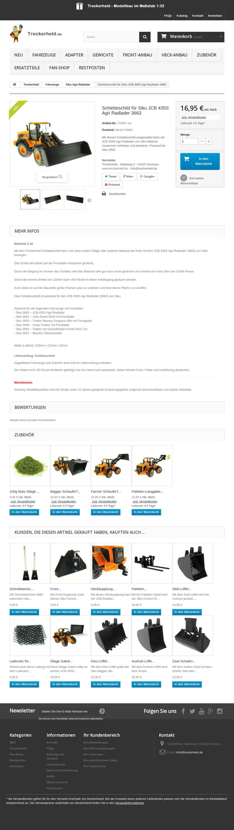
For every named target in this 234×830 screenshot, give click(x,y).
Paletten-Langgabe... (147, 491)
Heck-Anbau (174, 55)
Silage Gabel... (61, 661)
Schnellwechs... (21, 589)
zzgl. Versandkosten (193, 117)
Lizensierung (56, 764)
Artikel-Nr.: (109, 123)
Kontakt (197, 15)
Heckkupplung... (103, 589)
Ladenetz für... (20, 661)
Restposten (92, 67)
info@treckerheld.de (189, 752)
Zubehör (206, 55)
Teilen (128, 176)
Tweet (110, 176)
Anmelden (215, 15)
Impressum (54, 788)
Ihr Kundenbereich (101, 735)
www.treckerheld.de (115, 168)
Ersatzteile (27, 67)
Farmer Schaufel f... (106, 491)
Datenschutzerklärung (62, 770)
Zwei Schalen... (184, 661)
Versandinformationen (129, 803)
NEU (18, 55)
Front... (55, 589)
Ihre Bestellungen (95, 742)
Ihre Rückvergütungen (99, 748)
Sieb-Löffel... (181, 589)
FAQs (168, 15)
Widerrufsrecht (57, 782)
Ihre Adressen (93, 754)
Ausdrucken (117, 194)
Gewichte (103, 55)
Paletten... (139, 589)
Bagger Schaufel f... (65, 491)
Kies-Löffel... (100, 661)
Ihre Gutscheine (94, 766)
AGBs (51, 776)
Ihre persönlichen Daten (100, 760)
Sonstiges (17, 766)
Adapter (74, 55)
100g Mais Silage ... (25, 491)
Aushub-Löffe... (143, 661)
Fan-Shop (59, 67)
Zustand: (108, 130)
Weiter (89, 200)
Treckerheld (18, 748)
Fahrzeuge (44, 55)
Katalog (182, 15)
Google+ (147, 176)
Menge (185, 134)
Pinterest (112, 184)
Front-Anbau (137, 55)
